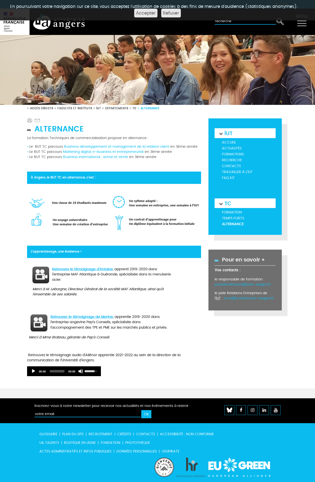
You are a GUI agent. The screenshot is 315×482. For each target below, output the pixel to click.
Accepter (146, 13)
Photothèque (137, 442)
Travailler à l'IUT (237, 172)
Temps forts (233, 218)
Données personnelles (136, 451)
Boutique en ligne (80, 442)
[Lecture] (33, 371)
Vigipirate (170, 451)
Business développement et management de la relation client (116, 146)
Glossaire (48, 434)
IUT (98, 108)
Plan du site (73, 434)
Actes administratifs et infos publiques (75, 451)
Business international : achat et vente (95, 157)
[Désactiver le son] (80, 371)
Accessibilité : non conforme (187, 434)
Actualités (232, 148)
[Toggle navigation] (301, 22)
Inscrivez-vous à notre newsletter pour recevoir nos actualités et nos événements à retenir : (112, 405)
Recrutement (100, 434)
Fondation (110, 442)
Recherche (232, 160)
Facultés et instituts (74, 108)
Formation (232, 212)
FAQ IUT (228, 177)
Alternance (233, 224)
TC (134, 108)
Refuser (171, 13)
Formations (233, 154)
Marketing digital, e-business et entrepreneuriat (103, 151)
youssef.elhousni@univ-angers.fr (243, 284)
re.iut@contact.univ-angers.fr (249, 298)
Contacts (231, 166)
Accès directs (41, 108)
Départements (116, 108)
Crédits (124, 434)
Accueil (229, 142)
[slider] (57, 371)
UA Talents (49, 442)
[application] (64, 371)
